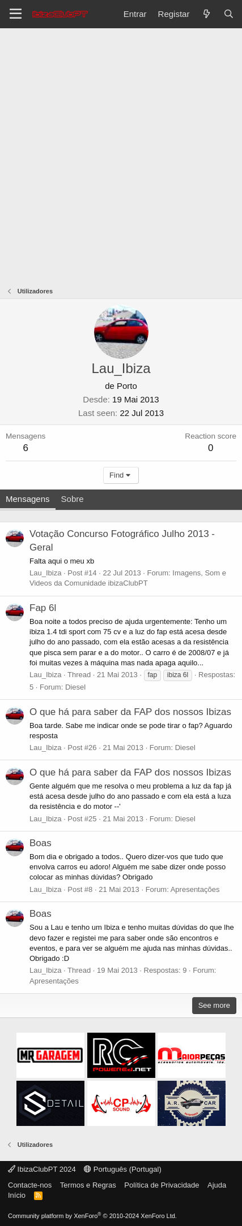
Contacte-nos (30, 1185)
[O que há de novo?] (206, 13)
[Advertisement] (121, 154)
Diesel (75, 687)
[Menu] (15, 14)
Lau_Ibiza (45, 573)
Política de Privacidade (161, 1185)
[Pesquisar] (229, 13)
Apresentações (195, 889)
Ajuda (216, 1185)
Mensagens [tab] (28, 499)
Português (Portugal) (123, 1169)
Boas (40, 843)
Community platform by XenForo (92, 1215)
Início (17, 1195)
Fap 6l (42, 608)
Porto (127, 386)
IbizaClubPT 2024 (42, 1169)
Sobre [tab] (72, 499)
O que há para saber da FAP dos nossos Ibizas (130, 712)
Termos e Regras (88, 1185)
